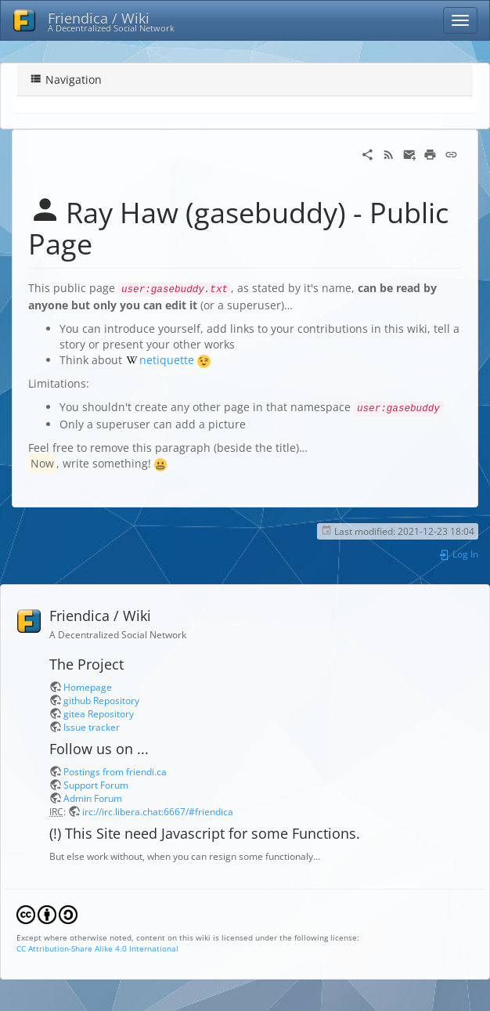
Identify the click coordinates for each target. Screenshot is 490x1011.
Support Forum (95, 784)
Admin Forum (92, 798)
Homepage (87, 687)
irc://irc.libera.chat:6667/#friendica (157, 811)
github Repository (101, 700)
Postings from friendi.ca (115, 771)
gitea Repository (98, 713)
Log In (458, 553)
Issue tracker (91, 726)
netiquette (166, 359)
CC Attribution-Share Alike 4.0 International (97, 948)
